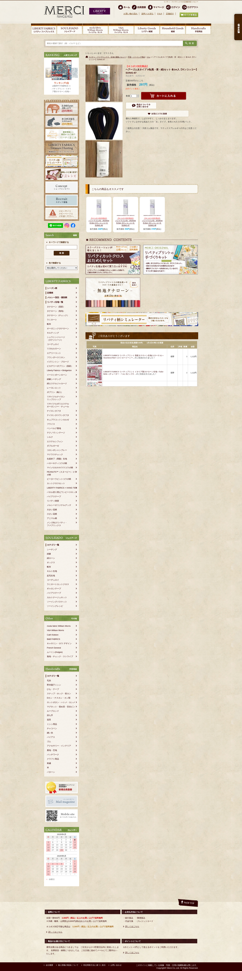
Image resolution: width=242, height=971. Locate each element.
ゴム (49, 741)
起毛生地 (51, 575)
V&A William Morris (55, 630)
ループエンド (53, 711)
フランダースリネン (56, 357)
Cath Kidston (52, 635)
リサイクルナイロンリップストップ (56, 398)
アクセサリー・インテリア (59, 746)
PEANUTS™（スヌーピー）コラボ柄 (61, 473)
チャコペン (52, 728)
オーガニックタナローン (58, 328)
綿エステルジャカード (57, 383)
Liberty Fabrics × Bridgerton (59, 370)
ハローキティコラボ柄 (57, 463)
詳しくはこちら (55, 932)
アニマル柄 (52, 518)
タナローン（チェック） (58, 315)
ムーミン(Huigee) (55, 652)
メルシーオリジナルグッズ (59, 505)
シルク (50, 437)
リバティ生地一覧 (55, 302)
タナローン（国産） (56, 307)
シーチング (52, 549)
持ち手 (50, 715)
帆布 (49, 324)
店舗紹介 (170, 14)
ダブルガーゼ (53, 446)
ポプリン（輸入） (55, 392)
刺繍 (49, 763)
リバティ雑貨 (53, 501)
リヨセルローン (54, 348)
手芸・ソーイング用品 (136, 57)
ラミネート (52, 320)
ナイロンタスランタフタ (58, 415)
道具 (49, 719)
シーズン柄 (52, 288)
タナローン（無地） (56, 311)
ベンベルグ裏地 (54, 428)
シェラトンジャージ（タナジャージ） (56, 338)
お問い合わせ (116, 965)
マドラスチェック (55, 454)
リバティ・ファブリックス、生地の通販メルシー (107, 57)
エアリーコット (54, 353)
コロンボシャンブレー (57, 450)
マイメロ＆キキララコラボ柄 (60, 467)
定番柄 (50, 293)
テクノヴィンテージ (56, 432)
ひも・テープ (53, 689)
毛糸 (49, 680)
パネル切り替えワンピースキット (62, 492)
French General (54, 648)
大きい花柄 (52, 509)
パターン (51, 772)
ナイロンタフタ (54, 411)
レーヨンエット (54, 388)
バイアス (51, 737)
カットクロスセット (56, 483)
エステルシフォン (55, 441)
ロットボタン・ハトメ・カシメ (61, 702)
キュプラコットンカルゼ (58, 420)
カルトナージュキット (57, 597)
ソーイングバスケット (57, 602)
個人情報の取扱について (68, 965)
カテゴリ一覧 (53, 545)
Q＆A (159, 14)
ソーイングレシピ (55, 606)
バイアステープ (54, 496)
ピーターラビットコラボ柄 (59, 479)
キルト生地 (52, 571)
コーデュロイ (53, 344)
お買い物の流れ (130, 14)
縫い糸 (50, 733)
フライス (51, 424)
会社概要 (49, 965)
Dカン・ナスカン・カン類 (58, 698)
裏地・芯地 (52, 750)
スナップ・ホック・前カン (59, 693)
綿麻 (49, 554)
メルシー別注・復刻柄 (57, 297)
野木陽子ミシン (54, 685)
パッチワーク (53, 754)
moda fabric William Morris (59, 626)
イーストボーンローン (57, 375)
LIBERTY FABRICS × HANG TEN (62, 488)
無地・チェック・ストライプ (60, 656)
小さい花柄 (52, 514)
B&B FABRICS (53, 639)
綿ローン (51, 558)
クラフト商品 (53, 759)
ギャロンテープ (54, 588)
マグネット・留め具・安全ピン (61, 706)
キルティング (53, 333)
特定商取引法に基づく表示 (94, 965)
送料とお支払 (147, 14)
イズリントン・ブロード (58, 362)
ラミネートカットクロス (58, 584)
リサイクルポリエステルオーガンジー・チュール (58, 405)
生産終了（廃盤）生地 (57, 459)
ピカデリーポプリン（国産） (60, 366)
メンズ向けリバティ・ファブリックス (57, 524)
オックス (51, 562)
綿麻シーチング (54, 379)
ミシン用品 (52, 724)
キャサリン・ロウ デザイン (59, 643)
